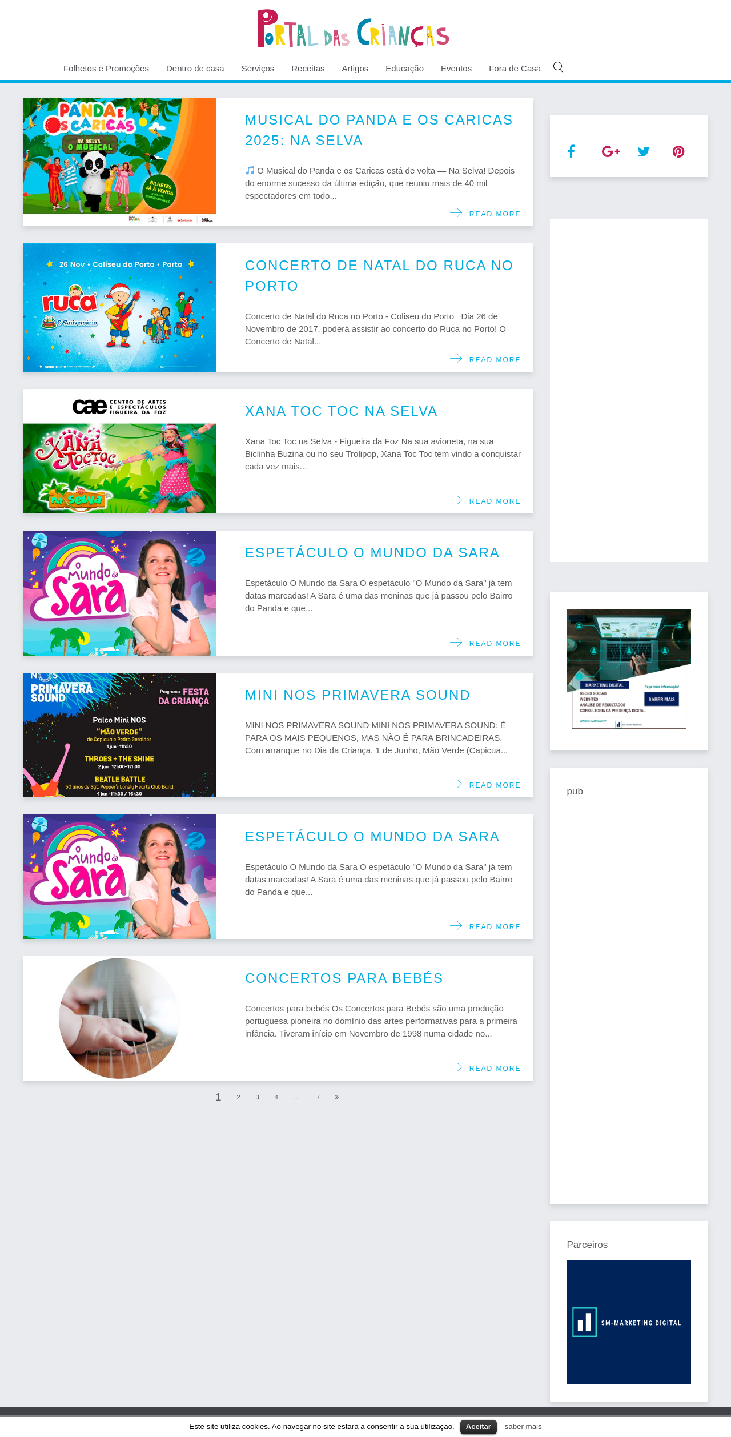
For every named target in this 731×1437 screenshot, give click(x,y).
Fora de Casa (515, 68)
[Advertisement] (629, 390)
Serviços (258, 68)
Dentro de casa (195, 68)
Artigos (355, 68)
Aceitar (478, 1426)
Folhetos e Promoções (106, 68)
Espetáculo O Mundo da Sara (372, 552)
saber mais (523, 1426)
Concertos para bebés (344, 978)
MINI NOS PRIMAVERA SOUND (358, 695)
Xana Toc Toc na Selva (341, 411)
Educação (404, 68)
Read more (492, 214)
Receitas (307, 68)
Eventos (456, 68)
